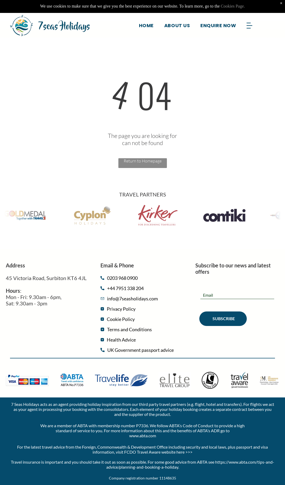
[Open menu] (249, 12)
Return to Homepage (143, 161)
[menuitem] (146, 12)
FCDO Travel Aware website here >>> (158, 451)
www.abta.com (142, 435)
